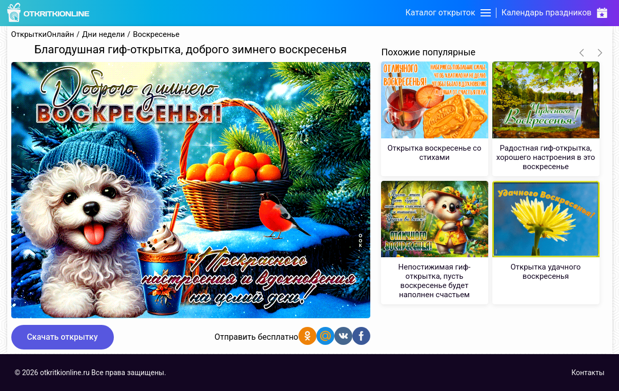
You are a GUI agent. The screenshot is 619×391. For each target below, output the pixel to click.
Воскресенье (156, 34)
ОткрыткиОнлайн (42, 34)
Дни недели (103, 34)
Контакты (587, 372)
